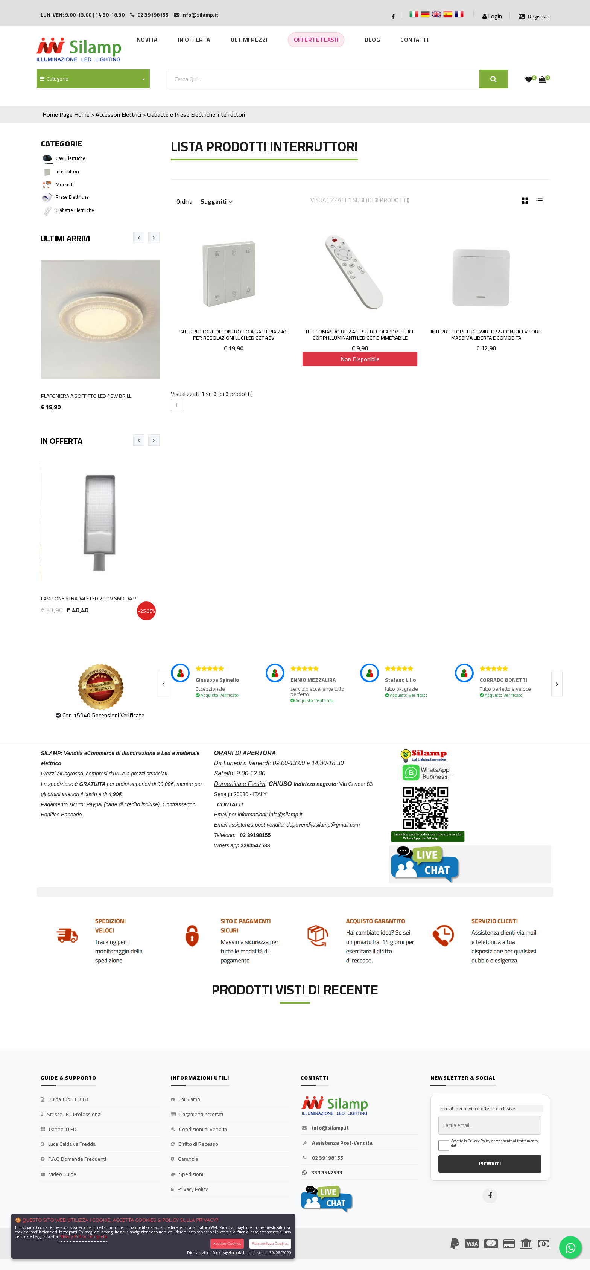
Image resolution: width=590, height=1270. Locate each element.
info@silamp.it (325, 1128)
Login (492, 16)
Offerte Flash (316, 39)
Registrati (534, 16)
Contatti (414, 39)
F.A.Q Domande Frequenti (73, 1159)
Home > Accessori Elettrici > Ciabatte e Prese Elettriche (144, 114)
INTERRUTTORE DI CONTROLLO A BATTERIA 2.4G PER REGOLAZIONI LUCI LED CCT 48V (233, 335)
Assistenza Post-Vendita (337, 1143)
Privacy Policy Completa (83, 1236)
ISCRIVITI (490, 1163)
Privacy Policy (189, 1189)
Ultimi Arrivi (65, 238)
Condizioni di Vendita (199, 1129)
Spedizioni (187, 1174)
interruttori (231, 114)
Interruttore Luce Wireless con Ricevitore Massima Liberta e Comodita (486, 335)
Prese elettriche (72, 196)
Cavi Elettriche (70, 158)
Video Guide (58, 1174)
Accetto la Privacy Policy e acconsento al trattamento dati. (494, 1143)
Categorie (54, 79)
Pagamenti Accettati (197, 1114)
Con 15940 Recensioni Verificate (103, 715)
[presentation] (138, 237)
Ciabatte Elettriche (75, 210)
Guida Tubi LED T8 (64, 1099)
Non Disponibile (360, 359)
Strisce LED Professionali (72, 1114)
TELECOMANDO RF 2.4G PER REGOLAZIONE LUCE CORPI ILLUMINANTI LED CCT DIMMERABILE (360, 335)
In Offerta (194, 39)
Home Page (58, 114)
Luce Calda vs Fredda (68, 1144)
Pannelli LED (58, 1129)
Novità (147, 39)
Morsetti (65, 184)
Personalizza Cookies (270, 1243)
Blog (372, 39)
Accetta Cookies (227, 1243)
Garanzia (184, 1159)
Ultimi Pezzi (249, 39)
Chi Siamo (185, 1099)
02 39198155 (322, 1158)
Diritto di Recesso (194, 1144)
